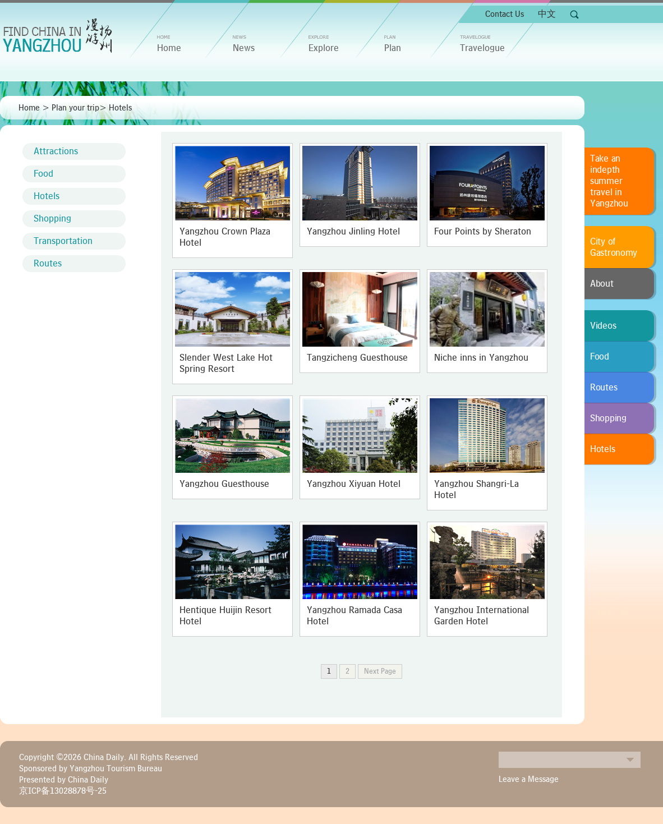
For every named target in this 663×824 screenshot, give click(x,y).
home (169, 48)
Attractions (56, 151)
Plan (392, 48)
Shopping (52, 219)
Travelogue (482, 48)
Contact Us (504, 14)
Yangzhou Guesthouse (224, 484)
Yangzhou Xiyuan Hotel (353, 484)
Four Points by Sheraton (482, 232)
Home (29, 107)
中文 (547, 14)
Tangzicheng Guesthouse (357, 358)
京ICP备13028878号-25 (63, 790)
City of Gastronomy (613, 247)
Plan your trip (75, 107)
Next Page (380, 671)
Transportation (63, 241)
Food (43, 174)
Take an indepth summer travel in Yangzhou (609, 181)
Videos (603, 326)
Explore (324, 48)
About (602, 284)
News (244, 48)
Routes (48, 264)
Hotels (120, 107)
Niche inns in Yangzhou (481, 358)
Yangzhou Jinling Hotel (353, 232)
